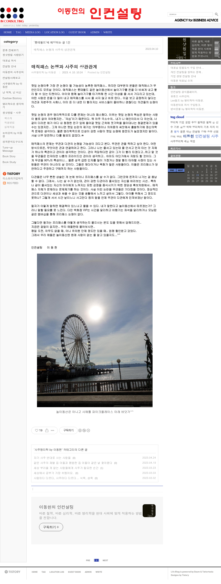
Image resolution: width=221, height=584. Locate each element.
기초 (206, 127)
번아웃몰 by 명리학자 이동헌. (188, 109)
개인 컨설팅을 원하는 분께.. (187, 72)
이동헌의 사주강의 (13, 72)
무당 (193, 122)
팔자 (176, 131)
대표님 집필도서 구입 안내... (187, 67)
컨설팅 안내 (9, 66)
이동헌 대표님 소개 (182, 80)
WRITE (107, 32)
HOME (8, 32)
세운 (186, 141)
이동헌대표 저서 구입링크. (186, 105)
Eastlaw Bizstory (12, 98)
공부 (209, 131)
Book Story (9, 156)
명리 (179, 136)
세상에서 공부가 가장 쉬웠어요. (54, 473)
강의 (172, 136)
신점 (215, 131)
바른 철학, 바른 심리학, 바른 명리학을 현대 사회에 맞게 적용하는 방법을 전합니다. (90, 515)
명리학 (174, 122)
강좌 (203, 131)
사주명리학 (176, 141)
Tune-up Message (8, 149)
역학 (188, 127)
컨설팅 (196, 131)
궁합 (187, 122)
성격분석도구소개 (13, 141)
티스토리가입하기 (13, 178)
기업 (181, 122)
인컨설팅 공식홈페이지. (184, 92)
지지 (212, 127)
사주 (214, 136)
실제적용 (9, 127)
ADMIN (94, 32)
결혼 (182, 131)
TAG (18, 32)
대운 (188, 131)
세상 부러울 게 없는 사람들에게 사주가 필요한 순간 (66, 468)
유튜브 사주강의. (180, 96)
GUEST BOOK (77, 32)
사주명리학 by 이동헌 (12, 85)
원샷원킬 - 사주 (12, 112)
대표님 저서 (9, 60)
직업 (192, 141)
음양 (182, 127)
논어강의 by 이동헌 (12, 134)
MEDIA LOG (32, 32)
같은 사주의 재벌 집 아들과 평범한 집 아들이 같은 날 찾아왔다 (73, 463)
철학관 (201, 122)
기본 (176, 127)
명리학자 (197, 127)
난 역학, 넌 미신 (12, 92)
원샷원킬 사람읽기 (13, 54)
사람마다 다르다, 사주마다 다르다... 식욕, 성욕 (63, 478)
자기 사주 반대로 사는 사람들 (52, 457)
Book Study (9, 162)
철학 (208, 122)
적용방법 (9, 122)
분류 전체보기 (11, 50)
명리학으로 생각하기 (13, 105)
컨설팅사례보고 (11, 78)
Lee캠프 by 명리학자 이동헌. (187, 100)
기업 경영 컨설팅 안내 (183, 76)
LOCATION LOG (54, 32)
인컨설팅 (202, 136)
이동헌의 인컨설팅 (5, 6)
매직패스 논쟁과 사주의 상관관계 (54, 49)
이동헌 (188, 136)
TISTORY (13, 572)
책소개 (8, 118)
